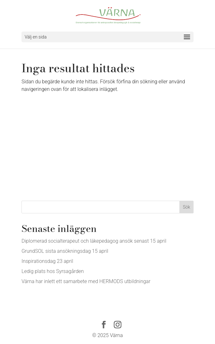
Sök (186, 207)
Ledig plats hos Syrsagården (52, 271)
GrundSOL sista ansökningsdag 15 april (64, 251)
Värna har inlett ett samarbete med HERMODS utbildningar (85, 281)
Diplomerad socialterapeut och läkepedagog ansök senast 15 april (93, 241)
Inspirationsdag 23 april (47, 261)
